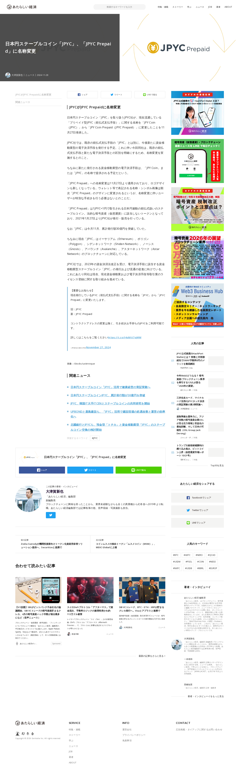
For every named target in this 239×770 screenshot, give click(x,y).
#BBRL (200, 568)
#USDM (176, 561)
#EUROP (213, 568)
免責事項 (127, 740)
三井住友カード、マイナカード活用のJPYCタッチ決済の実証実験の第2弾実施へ (190, 401)
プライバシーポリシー (134, 734)
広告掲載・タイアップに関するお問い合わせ (199, 729)
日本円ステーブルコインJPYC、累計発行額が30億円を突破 (108, 395)
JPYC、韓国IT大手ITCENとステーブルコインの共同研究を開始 (110, 403)
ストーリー (177, 6)
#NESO (212, 561)
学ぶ (189, 6)
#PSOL (189, 561)
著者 (218, 6)
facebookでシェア (201, 497)
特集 (191, 368)
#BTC (176, 555)
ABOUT (228, 6)
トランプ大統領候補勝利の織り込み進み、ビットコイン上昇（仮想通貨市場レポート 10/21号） (190, 450)
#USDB (188, 568)
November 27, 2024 (98, 347)
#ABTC (187, 555)
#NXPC (176, 568)
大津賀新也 (55, 491)
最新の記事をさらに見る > (152, 655)
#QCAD (211, 555)
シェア (84, 94)
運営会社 (127, 729)
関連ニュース (22, 102)
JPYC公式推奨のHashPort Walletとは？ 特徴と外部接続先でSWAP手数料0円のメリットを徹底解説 (191, 358)
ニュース (200, 6)
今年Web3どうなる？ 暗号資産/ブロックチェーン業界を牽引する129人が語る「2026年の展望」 (191, 380)
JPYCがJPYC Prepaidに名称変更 (33, 94)
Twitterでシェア (200, 510)
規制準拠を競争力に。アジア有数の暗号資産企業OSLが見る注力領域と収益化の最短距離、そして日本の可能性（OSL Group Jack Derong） (190, 425)
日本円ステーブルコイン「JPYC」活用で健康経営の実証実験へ (111, 387)
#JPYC (95, 438)
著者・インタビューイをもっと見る (206, 696)
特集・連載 (163, 6)
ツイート (118, 94)
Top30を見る (217, 465)
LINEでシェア (198, 522)
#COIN (200, 561)
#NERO (199, 555)
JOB (210, 6)
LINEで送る (152, 94)
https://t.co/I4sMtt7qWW (124, 337)
